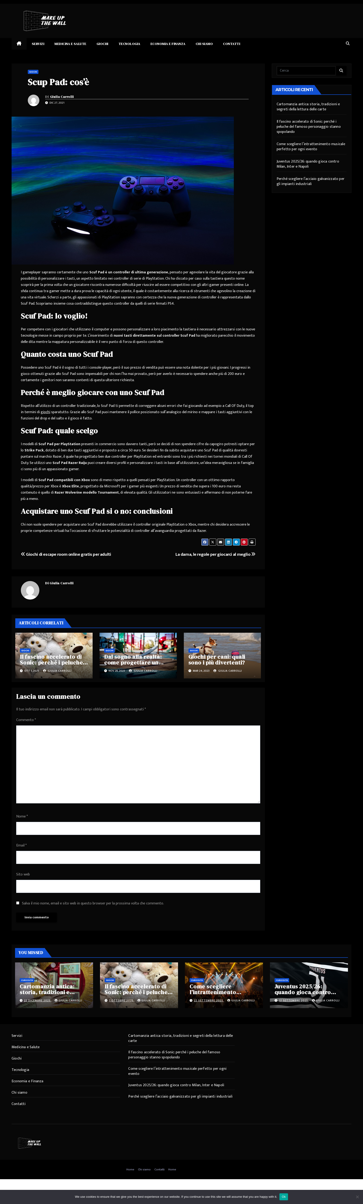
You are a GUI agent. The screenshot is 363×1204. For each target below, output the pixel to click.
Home (130, 1169)
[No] (357, 1196)
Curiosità (27, 980)
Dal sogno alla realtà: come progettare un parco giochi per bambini (138, 662)
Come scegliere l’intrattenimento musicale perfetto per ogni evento (311, 146)
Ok (284, 1196)
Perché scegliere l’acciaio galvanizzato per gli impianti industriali (311, 181)
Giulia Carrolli (62, 96)
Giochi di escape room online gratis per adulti (66, 554)
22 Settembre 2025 (209, 1000)
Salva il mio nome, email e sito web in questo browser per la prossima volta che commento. (93, 903)
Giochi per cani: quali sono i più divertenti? (216, 659)
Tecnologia (129, 44)
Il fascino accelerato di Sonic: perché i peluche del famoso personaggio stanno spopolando (309, 126)
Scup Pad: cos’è (58, 82)
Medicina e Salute (70, 44)
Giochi (102, 44)
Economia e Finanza (167, 44)
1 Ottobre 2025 (121, 1000)
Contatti (231, 44)
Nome (22, 816)
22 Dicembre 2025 (37, 1000)
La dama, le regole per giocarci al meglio (215, 554)
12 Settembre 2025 (294, 1000)
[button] (348, 44)
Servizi (38, 44)
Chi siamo (204, 44)
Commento (26, 720)
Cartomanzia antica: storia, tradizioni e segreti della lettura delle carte (308, 106)
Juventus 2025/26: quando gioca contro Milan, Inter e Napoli (308, 164)
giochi (45, 412)
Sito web (23, 874)
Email (21, 845)
